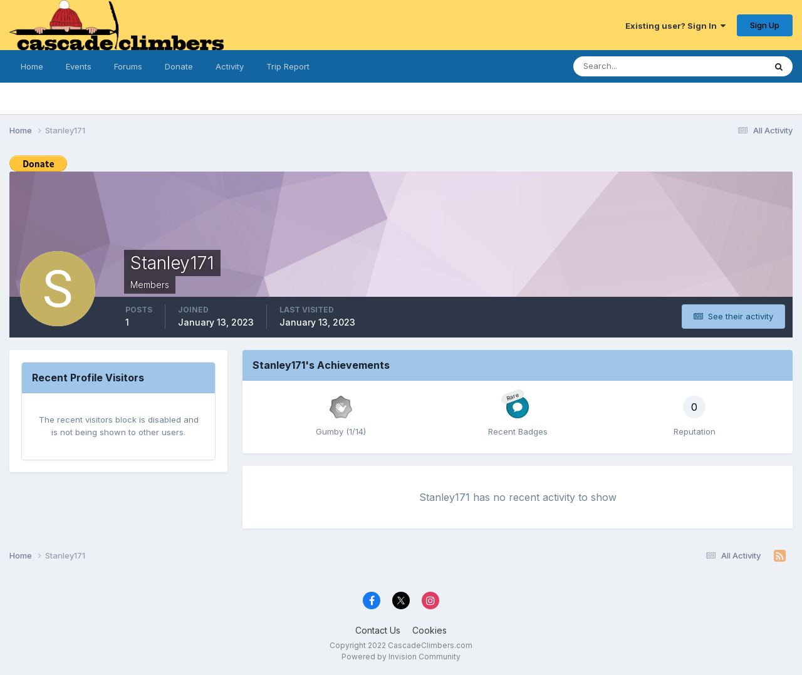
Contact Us (377, 630)
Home (32, 66)
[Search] (635, 66)
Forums (128, 66)
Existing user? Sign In (675, 26)
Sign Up (764, 25)
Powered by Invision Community (401, 656)
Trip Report (288, 66)
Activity (230, 66)
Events (78, 66)
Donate (179, 66)
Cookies (429, 630)
